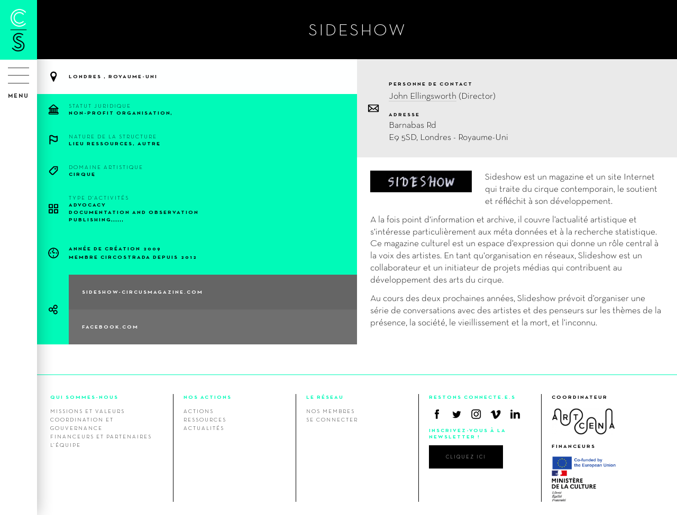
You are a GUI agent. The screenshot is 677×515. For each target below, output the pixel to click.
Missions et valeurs (87, 411)
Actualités (204, 428)
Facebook (437, 414)
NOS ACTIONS (208, 397)
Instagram (476, 414)
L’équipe (65, 445)
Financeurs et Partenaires (101, 436)
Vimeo (496, 414)
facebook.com (110, 326)
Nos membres (330, 411)
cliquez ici (466, 457)
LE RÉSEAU (325, 397)
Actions (199, 411)
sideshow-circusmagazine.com (142, 291)
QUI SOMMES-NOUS (84, 397)
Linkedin (515, 414)
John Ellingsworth (422, 95)
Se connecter (332, 419)
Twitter (456, 414)
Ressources (205, 419)
